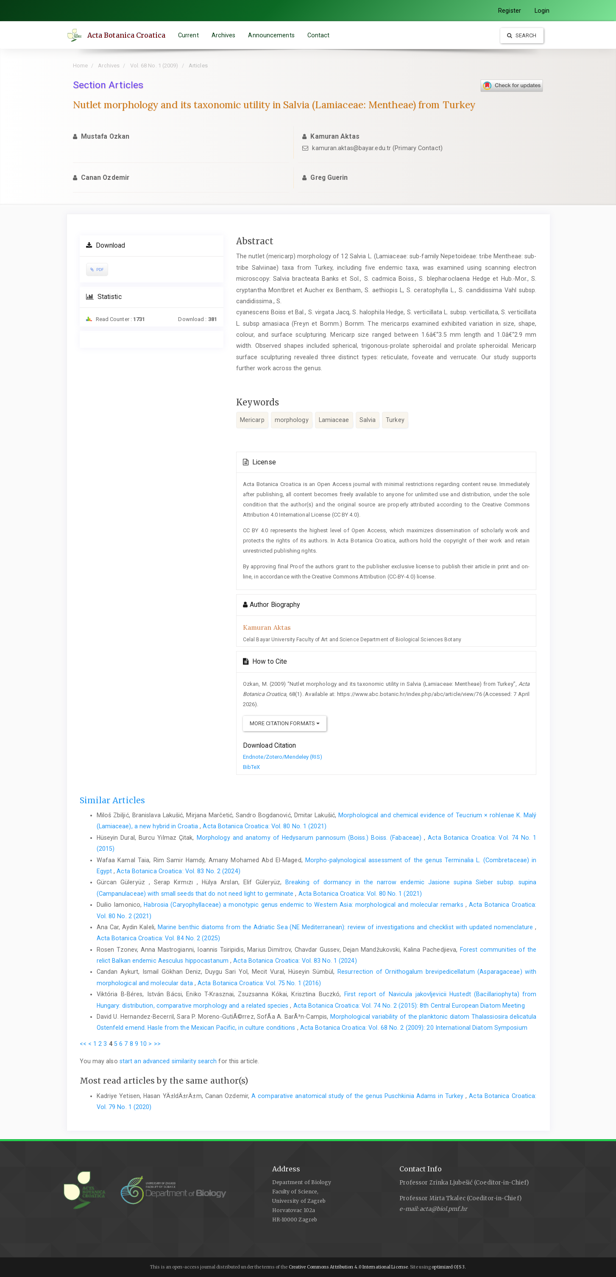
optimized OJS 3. (448, 1267)
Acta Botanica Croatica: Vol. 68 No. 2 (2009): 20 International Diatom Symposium (413, 1027)
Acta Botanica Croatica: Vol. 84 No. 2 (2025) (158, 938)
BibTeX (251, 767)
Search (522, 35)
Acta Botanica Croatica (128, 35)
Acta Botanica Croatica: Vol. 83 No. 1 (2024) (295, 960)
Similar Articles (112, 800)
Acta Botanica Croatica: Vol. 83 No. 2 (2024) (178, 871)
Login (542, 10)
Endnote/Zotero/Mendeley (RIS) (282, 757)
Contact (320, 35)
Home (80, 65)
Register (509, 10)
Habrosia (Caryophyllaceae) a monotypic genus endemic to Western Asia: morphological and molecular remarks (304, 904)
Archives (224, 35)
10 (143, 1043)
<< (83, 1043)
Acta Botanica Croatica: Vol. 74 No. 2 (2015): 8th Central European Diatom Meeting (409, 1005)
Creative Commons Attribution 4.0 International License (348, 1267)
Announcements (272, 35)
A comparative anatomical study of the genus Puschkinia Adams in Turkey (358, 1096)
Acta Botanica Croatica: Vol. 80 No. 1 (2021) (264, 826)
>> (157, 1043)
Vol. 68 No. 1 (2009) (154, 65)
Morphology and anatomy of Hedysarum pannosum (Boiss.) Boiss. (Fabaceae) (310, 837)
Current (189, 35)
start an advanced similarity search (168, 1061)
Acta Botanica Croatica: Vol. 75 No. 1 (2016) (259, 983)
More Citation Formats (285, 723)
